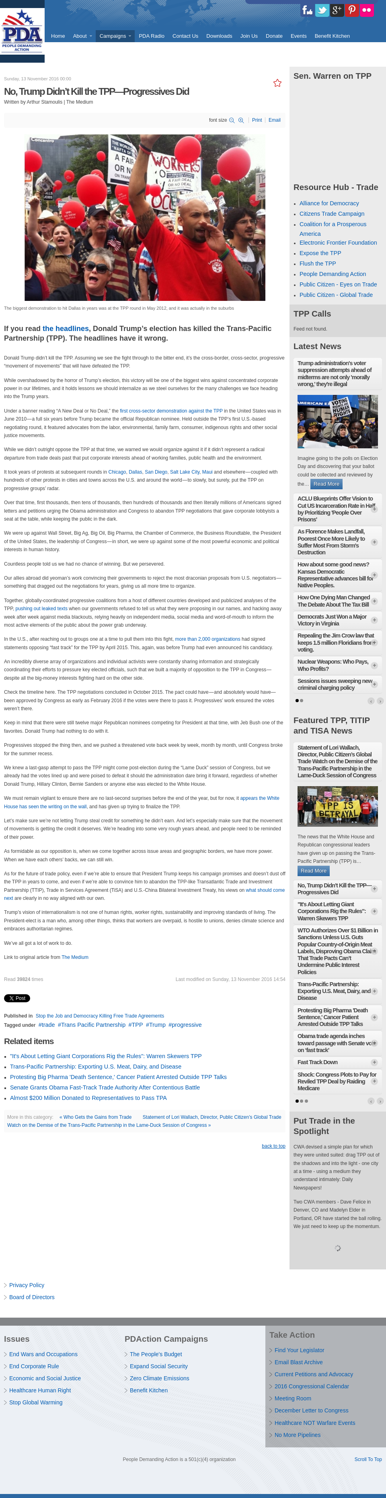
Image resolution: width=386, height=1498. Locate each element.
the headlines (66, 329)
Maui (207, 472)
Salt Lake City (184, 472)
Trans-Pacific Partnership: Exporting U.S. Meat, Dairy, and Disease (95, 1066)
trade (48, 1025)
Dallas (135, 472)
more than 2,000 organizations (207, 639)
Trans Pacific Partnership (93, 1025)
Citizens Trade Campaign (332, 213)
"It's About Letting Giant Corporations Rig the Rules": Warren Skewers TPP (106, 1056)
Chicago (117, 472)
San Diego (156, 472)
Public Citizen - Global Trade (336, 295)
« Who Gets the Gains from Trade (95, 1117)
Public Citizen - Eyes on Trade (338, 284)
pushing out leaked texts (41, 608)
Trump (157, 1025)
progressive (186, 1025)
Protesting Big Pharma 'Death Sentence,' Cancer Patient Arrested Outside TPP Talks (118, 1077)
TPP (137, 1025)
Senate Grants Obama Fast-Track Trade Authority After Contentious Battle (105, 1087)
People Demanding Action (333, 274)
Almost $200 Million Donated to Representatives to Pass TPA (88, 1098)
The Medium (75, 957)
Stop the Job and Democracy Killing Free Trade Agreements (100, 1016)
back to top (273, 1146)
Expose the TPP (320, 253)
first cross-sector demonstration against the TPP (171, 411)
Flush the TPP (318, 263)
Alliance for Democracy (329, 203)
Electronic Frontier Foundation (338, 242)
